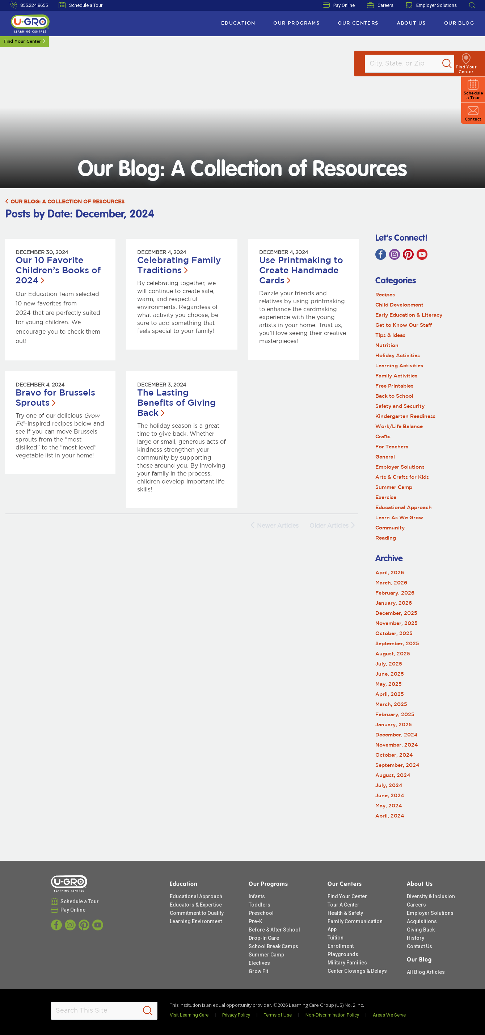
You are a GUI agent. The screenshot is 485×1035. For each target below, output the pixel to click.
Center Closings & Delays (357, 971)
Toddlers (259, 905)
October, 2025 (394, 633)
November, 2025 (396, 623)
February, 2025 (394, 715)
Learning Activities (399, 366)
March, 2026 (391, 583)
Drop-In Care (264, 938)
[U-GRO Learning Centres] (30, 23)
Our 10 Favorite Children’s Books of (58, 271)
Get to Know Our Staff (403, 325)
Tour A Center (343, 905)
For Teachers (391, 447)
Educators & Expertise (196, 905)
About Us (411, 23)
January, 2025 (393, 725)
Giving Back (421, 930)
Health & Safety (345, 913)
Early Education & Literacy (408, 315)
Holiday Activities (397, 356)
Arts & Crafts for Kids (402, 477)
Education (238, 23)
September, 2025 (397, 644)
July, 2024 (388, 785)
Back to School (394, 396)
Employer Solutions (431, 5)
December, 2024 (396, 735)
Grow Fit (258, 971)
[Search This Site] (104, 1011)
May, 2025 (388, 684)
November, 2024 (396, 745)
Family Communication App (355, 925)
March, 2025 (391, 704)
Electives (259, 963)
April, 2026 (389, 573)
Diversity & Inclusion (431, 896)
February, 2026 (394, 593)
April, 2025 (389, 694)
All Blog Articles (426, 972)
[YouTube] (422, 254)
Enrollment (341, 946)
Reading (385, 538)
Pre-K (255, 921)
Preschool (261, 913)
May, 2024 (388, 806)
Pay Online (339, 5)
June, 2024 (389, 796)
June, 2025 (389, 674)
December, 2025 (396, 613)
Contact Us (419, 946)
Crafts (383, 437)
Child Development (399, 305)
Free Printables (394, 386)
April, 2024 (389, 816)
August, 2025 (392, 654)
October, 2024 (394, 755)
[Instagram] (394, 254)
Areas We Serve (389, 1015)
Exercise (385, 497)
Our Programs (296, 23)
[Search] (454, 63)
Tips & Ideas (390, 335)
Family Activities (396, 376)
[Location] (411, 64)
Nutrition (386, 345)
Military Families (347, 963)
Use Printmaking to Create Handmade (301, 271)
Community (390, 528)
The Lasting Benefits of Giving (176, 403)
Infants (257, 896)
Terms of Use (278, 1015)
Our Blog (459, 23)
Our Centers (358, 23)
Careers (380, 5)
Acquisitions (422, 921)
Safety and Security (400, 406)
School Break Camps (273, 946)
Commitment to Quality (197, 913)
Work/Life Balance (399, 426)
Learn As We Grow (399, 518)
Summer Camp (393, 487)
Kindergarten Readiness (405, 416)
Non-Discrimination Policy (332, 1015)
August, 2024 (392, 775)
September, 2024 (397, 765)
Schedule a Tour (80, 5)
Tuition (335, 938)
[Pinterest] (408, 254)
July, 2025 (388, 664)
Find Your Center (22, 41)
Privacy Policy (236, 1015)
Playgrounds (343, 954)
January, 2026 (393, 603)
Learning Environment (196, 921)
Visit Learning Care (189, 1015)
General (385, 457)
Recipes (385, 295)
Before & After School (274, 930)
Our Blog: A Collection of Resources (65, 202)
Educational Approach (403, 508)
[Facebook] (380, 254)
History (415, 938)
